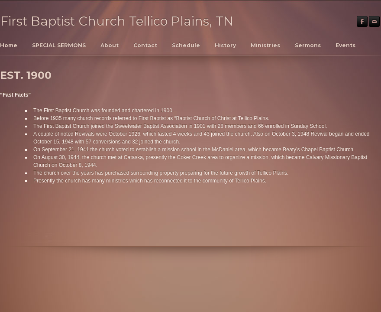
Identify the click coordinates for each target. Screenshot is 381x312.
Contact (145, 45)
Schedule (186, 45)
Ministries (265, 45)
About (109, 45)
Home (8, 45)
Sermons (308, 45)
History (225, 45)
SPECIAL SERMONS (59, 45)
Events (345, 45)
